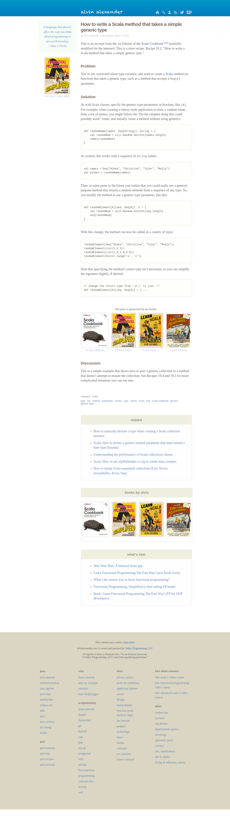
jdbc (42, 710)
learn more (129, 642)
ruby (81, 759)
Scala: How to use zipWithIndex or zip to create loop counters (135, 461)
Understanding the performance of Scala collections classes (133, 454)
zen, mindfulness (165, 751)
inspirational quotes (166, 729)
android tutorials (49, 682)
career (120, 694)
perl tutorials (47, 748)
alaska (120, 742)
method (96, 400)
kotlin (43, 732)
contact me (161, 712)
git (80, 725)
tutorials (83, 688)
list (88, 400)
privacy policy (125, 677)
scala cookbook (160, 400)
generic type (87, 403)
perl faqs (45, 753)
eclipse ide (46, 705)
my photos (161, 723)
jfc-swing (45, 727)
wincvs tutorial (126, 759)
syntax (118, 400)
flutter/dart (84, 720)
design (121, 699)
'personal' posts (164, 740)
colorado (122, 748)
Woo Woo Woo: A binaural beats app (118, 566)
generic (174, 400)
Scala (169, 74)
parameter (107, 400)
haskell (82, 731)
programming (86, 775)
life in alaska (162, 756)
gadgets (121, 726)
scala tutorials (86, 709)
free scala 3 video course (169, 677)
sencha (82, 764)
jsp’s (42, 716)
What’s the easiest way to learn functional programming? (132, 580)
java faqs (45, 694)
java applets (47, 688)
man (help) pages (88, 694)
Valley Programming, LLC (139, 648)
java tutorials (47, 677)
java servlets (47, 721)
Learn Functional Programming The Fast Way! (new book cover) (137, 573)
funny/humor (124, 705)
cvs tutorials (124, 753)
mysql (82, 748)
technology (123, 731)
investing (160, 734)
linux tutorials (86, 677)
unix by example (88, 682)
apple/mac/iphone (127, 688)
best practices (86, 770)
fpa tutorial (123, 720)
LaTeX (120, 737)
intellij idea (46, 699)
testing (82, 786)
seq (148, 400)
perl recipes (47, 759)
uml (80, 792)
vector (133, 400)
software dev (86, 781)
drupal (82, 714)
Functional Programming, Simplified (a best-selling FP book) (135, 587)
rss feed (159, 718)
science (159, 745)
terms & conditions (128, 682)
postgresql (84, 753)
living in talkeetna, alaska (170, 762)
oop (80, 736)
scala (95, 396)
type (126, 400)
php (80, 742)
